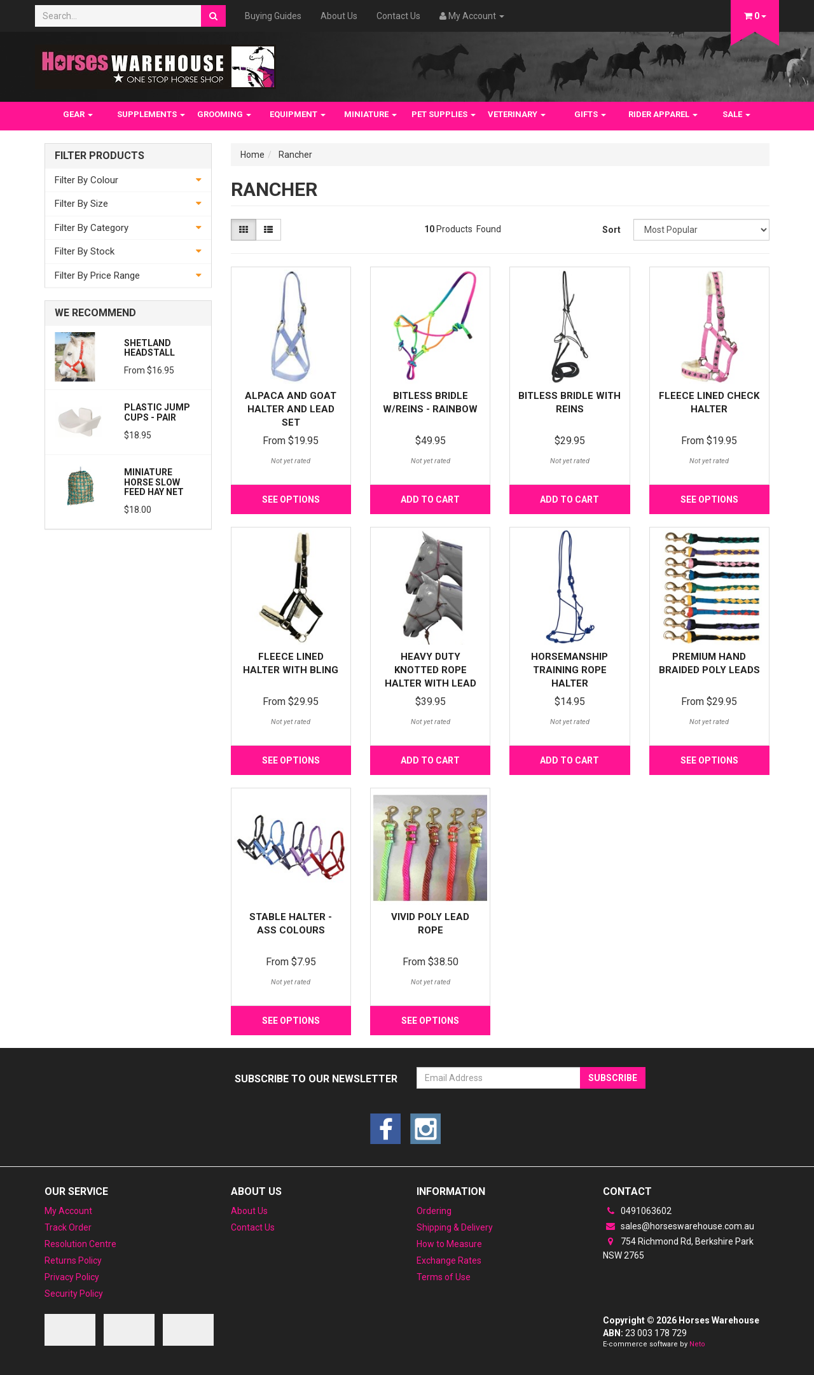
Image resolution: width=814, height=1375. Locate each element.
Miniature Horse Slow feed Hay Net (154, 482)
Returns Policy (73, 1260)
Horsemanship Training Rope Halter (569, 670)
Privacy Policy (72, 1277)
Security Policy (74, 1293)
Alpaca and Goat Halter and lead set (290, 409)
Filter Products (99, 156)
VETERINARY (517, 114)
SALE (736, 114)
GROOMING (224, 114)
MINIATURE (370, 114)
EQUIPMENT (298, 114)
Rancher (295, 155)
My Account (68, 1211)
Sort (611, 230)
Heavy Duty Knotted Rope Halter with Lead (430, 670)
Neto (697, 1344)
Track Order (68, 1227)
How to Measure (449, 1244)
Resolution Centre (80, 1244)
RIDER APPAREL (663, 114)
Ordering (434, 1211)
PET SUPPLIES (443, 114)
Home (252, 155)
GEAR (78, 114)
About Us (339, 16)
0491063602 (637, 1211)
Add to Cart (430, 499)
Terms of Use (444, 1277)
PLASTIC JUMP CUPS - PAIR (157, 412)
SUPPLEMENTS (151, 114)
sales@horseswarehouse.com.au (678, 1226)
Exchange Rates (449, 1260)
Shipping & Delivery (455, 1227)
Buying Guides (273, 16)
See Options (291, 499)
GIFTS (590, 114)
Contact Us (398, 16)
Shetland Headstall (149, 348)
